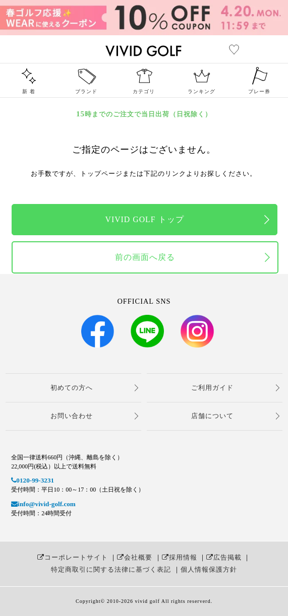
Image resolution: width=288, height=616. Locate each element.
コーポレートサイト (72, 557)
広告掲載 (224, 557)
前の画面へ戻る (145, 257)
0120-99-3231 (32, 480)
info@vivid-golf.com (43, 504)
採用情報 (179, 557)
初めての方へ (71, 387)
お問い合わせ (71, 416)
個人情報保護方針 (209, 569)
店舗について (212, 416)
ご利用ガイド (212, 387)
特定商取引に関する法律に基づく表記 (111, 569)
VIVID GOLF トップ (144, 219)
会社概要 (134, 557)
